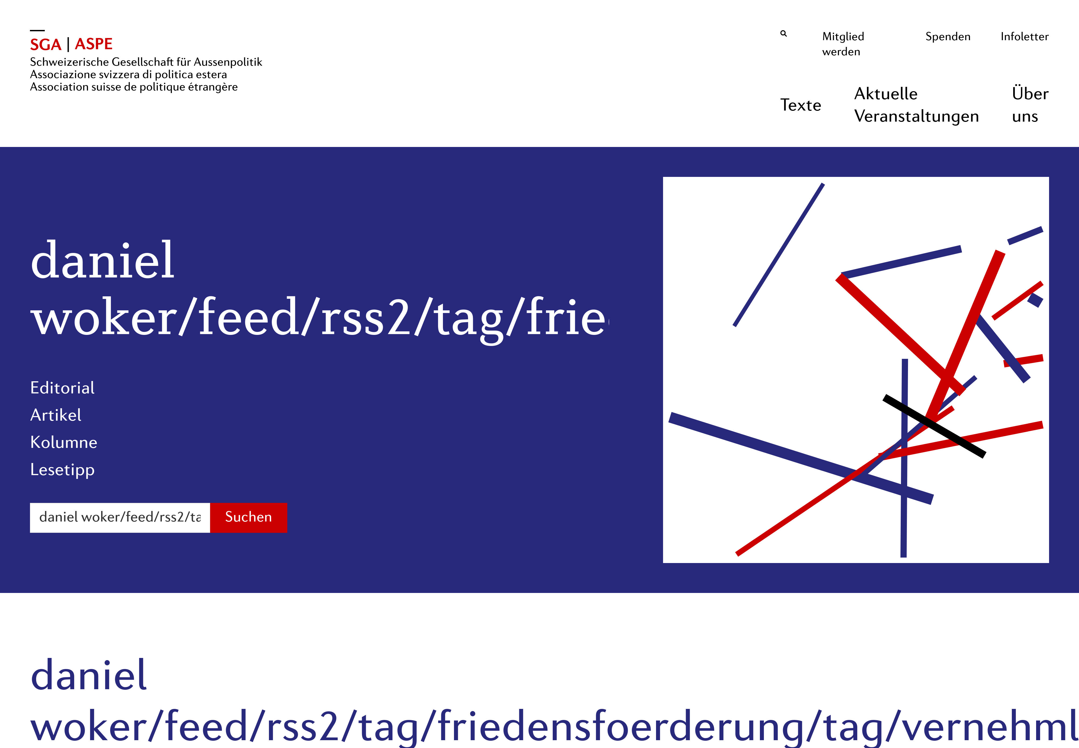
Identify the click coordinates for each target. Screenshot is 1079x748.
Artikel (55, 416)
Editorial (62, 389)
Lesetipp (62, 471)
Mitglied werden (843, 45)
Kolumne (64, 443)
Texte (801, 106)
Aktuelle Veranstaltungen (916, 106)
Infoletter (1025, 37)
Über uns (1030, 106)
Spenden (948, 37)
